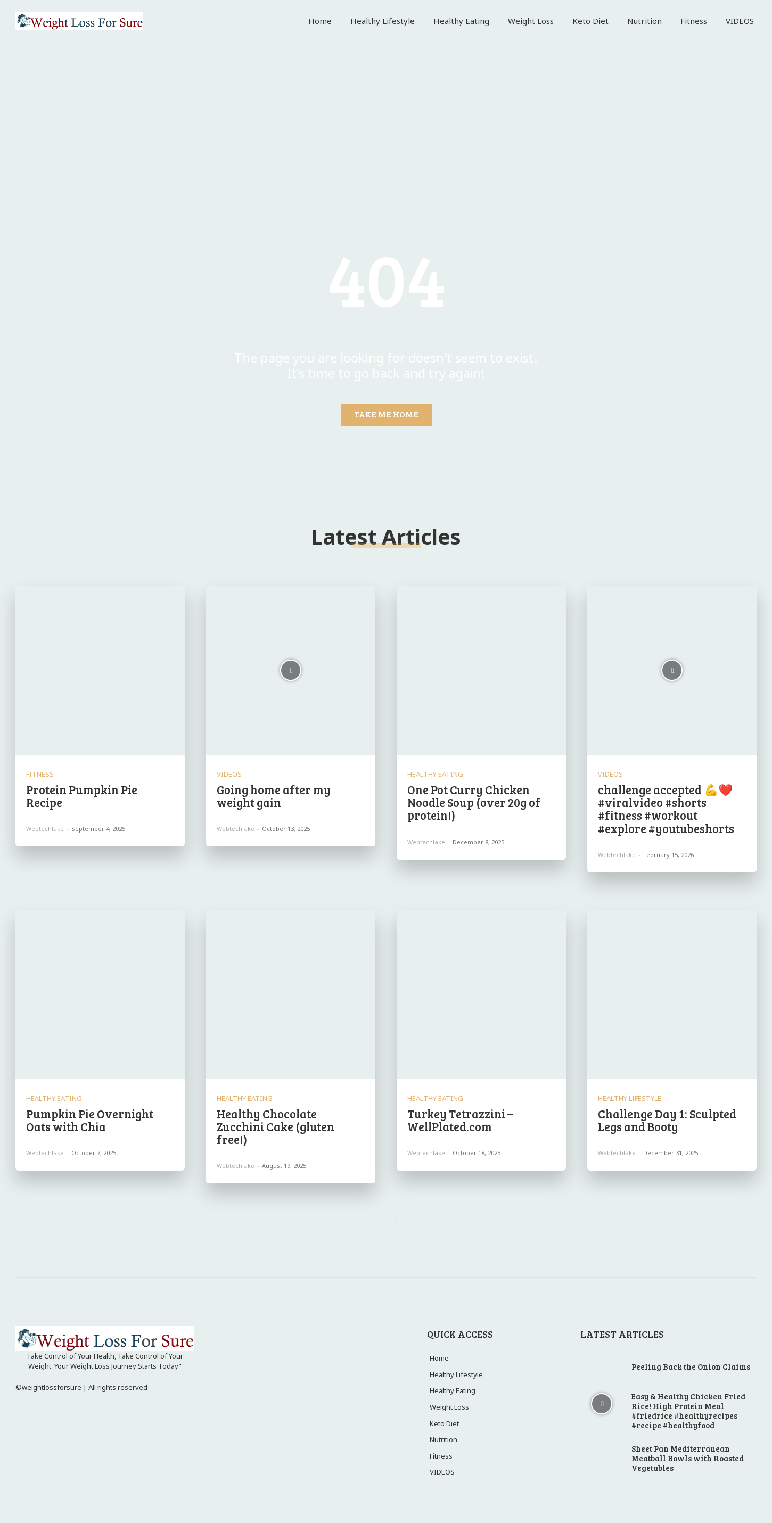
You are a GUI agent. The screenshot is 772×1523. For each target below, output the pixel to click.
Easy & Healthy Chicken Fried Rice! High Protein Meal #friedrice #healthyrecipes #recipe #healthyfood (688, 1410)
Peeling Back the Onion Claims (690, 1366)
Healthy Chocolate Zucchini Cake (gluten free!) (275, 1126)
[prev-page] (375, 1222)
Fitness (40, 774)
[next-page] (396, 1222)
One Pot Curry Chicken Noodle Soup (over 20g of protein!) (473, 802)
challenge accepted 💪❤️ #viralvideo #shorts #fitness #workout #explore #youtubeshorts (666, 808)
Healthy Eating (435, 774)
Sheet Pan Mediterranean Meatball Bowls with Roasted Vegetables (687, 1458)
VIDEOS (229, 774)
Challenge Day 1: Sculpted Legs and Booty (667, 1120)
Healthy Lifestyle (629, 1098)
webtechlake (45, 829)
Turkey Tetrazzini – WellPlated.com (460, 1120)
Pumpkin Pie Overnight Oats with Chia (89, 1120)
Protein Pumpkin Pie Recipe (81, 795)
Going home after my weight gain (274, 795)
